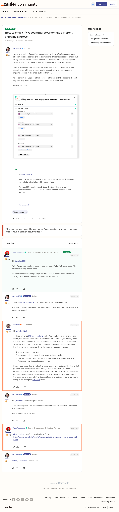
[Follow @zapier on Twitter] (27, 499)
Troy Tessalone (18, 252)
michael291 (17, 48)
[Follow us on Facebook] (13, 499)
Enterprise (98, 498)
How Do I (21, 17)
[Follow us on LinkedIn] (18, 499)
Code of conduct (97, 35)
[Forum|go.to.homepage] (20, 4)
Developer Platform (68, 498)
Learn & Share (22, 11)
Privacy (112, 507)
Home (3, 17)
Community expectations (100, 42)
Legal (104, 507)
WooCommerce (20, 212)
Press (82, 498)
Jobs (89, 498)
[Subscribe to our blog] (22, 499)
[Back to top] (114, 485)
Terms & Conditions (50, 488)
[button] (101, 4)
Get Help (6, 11)
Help (56, 498)
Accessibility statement (67, 488)
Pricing (48, 498)
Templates (110, 498)
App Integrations (107, 501)
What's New (39, 11)
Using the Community (99, 39)
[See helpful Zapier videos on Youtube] (31, 499)
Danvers (16, 325)
